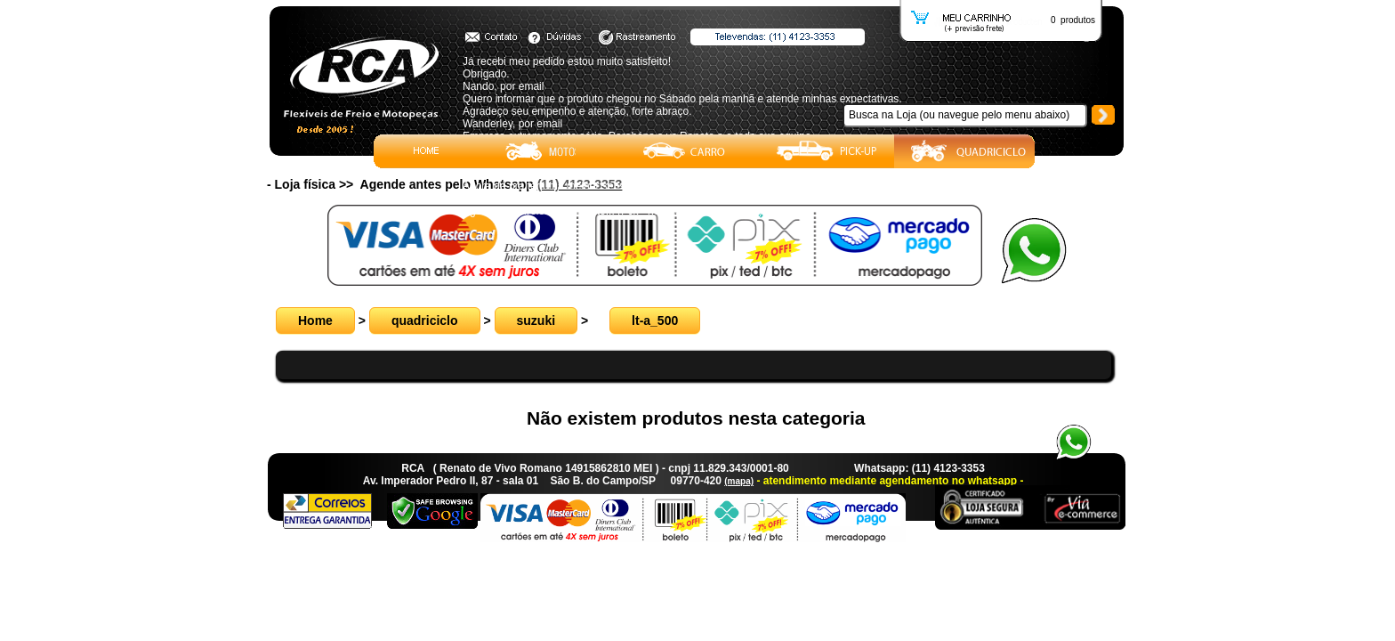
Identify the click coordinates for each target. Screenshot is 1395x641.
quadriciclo (424, 320)
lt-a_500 (655, 320)
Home (315, 320)
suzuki (536, 320)
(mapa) (739, 481)
